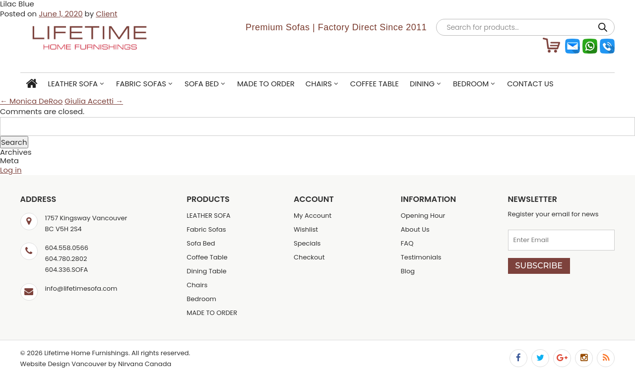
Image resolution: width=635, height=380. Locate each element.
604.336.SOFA (66, 269)
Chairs (319, 83)
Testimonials (421, 257)
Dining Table (206, 271)
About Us (415, 229)
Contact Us (530, 83)
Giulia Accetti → (93, 101)
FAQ (407, 243)
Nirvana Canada (144, 364)
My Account (312, 215)
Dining (422, 83)
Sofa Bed (202, 83)
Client (106, 13)
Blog (408, 271)
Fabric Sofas (141, 83)
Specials (307, 243)
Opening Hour (423, 215)
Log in (11, 170)
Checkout (309, 257)
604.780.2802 (66, 258)
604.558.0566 (66, 248)
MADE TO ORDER (266, 83)
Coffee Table (374, 83)
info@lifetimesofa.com (81, 288)
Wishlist (306, 229)
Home (31, 84)
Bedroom (471, 83)
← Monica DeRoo (31, 101)
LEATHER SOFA (73, 83)
